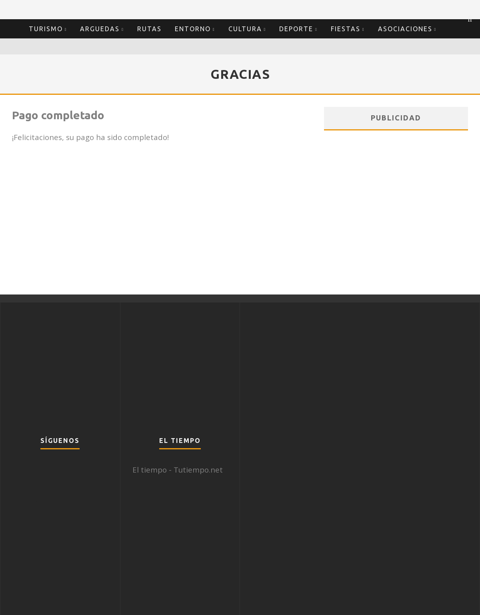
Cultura (245, 28)
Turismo (46, 28)
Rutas (149, 28)
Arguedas (100, 28)
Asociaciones (405, 28)
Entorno (193, 28)
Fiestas (345, 28)
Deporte (296, 28)
